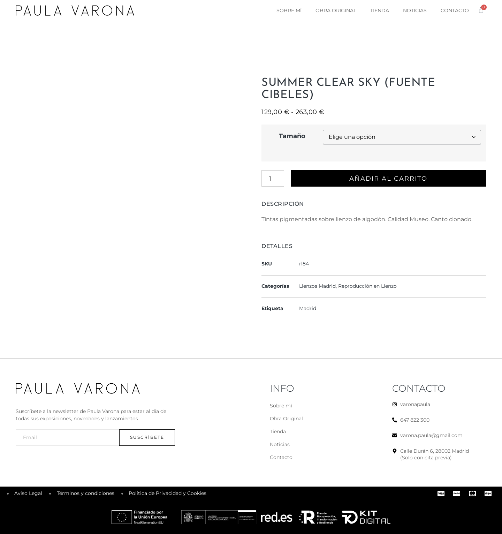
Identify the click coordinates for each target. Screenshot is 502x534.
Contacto (455, 10)
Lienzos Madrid (317, 286)
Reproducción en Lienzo (367, 286)
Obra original (335, 10)
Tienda (379, 10)
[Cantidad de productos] (272, 178)
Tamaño (292, 136)
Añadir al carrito (389, 178)
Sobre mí (289, 10)
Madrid (307, 308)
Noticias (415, 10)
